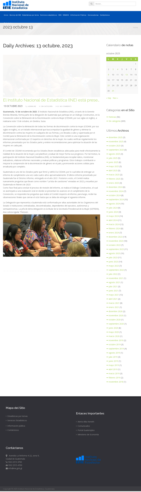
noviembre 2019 (114, 340)
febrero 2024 (113, 228)
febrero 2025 (113, 178)
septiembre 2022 (115, 270)
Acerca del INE (15, 15)
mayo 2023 (112, 265)
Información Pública (78, 15)
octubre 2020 (113, 319)
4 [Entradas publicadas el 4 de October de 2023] (117, 69)
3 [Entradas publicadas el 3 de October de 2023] (113, 69)
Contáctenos (105, 15)
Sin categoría (46, 106)
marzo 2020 (113, 336)
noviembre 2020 (114, 315)
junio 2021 (112, 290)
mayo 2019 (112, 365)
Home (135, 27)
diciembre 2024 (114, 187)
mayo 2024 (112, 216)
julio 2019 (111, 357)
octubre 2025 (113, 145)
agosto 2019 (113, 352)
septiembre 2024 (115, 199)
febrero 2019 (113, 377)
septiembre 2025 (115, 149)
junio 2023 (112, 261)
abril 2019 (111, 369)
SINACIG (66, 15)
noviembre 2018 (114, 381)
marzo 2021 (113, 303)
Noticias (111, 117)
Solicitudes (8, 23)
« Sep (108, 98)
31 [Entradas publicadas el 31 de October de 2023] (113, 90)
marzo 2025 (113, 174)
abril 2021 (111, 299)
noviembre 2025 (114, 141)
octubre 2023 (113, 245)
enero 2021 (112, 307)
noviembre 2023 (114, 241)
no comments (65, 106)
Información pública (15, 425)
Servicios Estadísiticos (16, 420)
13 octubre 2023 (13, 106)
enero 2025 (112, 183)
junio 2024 (112, 212)
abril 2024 (111, 220)
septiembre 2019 (115, 348)
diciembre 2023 (114, 236)
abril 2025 (111, 170)
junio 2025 (112, 162)
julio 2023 (111, 257)
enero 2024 (112, 232)
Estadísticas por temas (17, 416)
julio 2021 (111, 286)
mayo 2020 (112, 332)
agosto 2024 (113, 203)
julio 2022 (111, 274)
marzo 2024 (113, 224)
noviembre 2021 (114, 278)
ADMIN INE (32, 106)
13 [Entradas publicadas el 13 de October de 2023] (126, 74)
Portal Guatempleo (85, 430)
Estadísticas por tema (30, 15)
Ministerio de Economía (87, 434)
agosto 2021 (113, 282)
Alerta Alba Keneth (85, 421)
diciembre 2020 (114, 311)
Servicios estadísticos (48, 15)
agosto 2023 (113, 253)
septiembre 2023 (115, 249)
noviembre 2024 (114, 191)
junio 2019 (112, 361)
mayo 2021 (112, 294)
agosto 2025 (113, 154)
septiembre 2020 (115, 323)
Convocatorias (93, 15)
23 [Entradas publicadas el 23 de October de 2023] (108, 85)
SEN (59, 15)
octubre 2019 (113, 344)
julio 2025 (111, 158)
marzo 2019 (113, 373)
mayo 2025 (112, 166)
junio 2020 (112, 328)
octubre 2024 (113, 195)
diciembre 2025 (114, 137)
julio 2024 (111, 207)
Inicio (6, 15)
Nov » (115, 98)
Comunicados (83, 426)
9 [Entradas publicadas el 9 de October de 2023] (108, 74)
